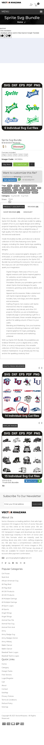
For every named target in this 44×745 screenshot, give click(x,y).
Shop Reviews (11, 212)
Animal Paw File (8, 620)
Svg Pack (24, 196)
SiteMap (5, 693)
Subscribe (37, 504)
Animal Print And (8, 627)
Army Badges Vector (10, 638)
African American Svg (10, 581)
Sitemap (5, 707)
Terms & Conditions (9, 700)
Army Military (7, 642)
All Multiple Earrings (9, 599)
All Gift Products (8, 591)
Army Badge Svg (8, 634)
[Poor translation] (8, 36)
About (4, 685)
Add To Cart (31, 481)
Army (4, 631)
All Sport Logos (7, 606)
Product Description (13, 207)
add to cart (20, 164)
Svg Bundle (15, 196)
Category (5, 668)
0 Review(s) (11, 143)
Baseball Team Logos (10, 652)
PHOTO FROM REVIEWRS (14, 366)
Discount (27, 212)
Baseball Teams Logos (10, 656)
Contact (5, 689)
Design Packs (7, 671)
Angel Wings (7, 613)
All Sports (5, 609)
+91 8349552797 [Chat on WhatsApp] (28, 180)
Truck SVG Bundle (10, 482)
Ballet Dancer (7, 645)
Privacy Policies (8, 696)
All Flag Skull (6, 584)
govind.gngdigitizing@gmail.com (19, 558)
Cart (3, 682)
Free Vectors (7, 675)
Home (20, 22)
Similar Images (10, 426)
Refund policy (7, 703)
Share (10, 199)
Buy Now (7, 164)
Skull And (5, 577)
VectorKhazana (21, 716)
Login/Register (7, 678)
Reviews (33, 207)
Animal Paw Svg (8, 624)
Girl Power (6, 574)
